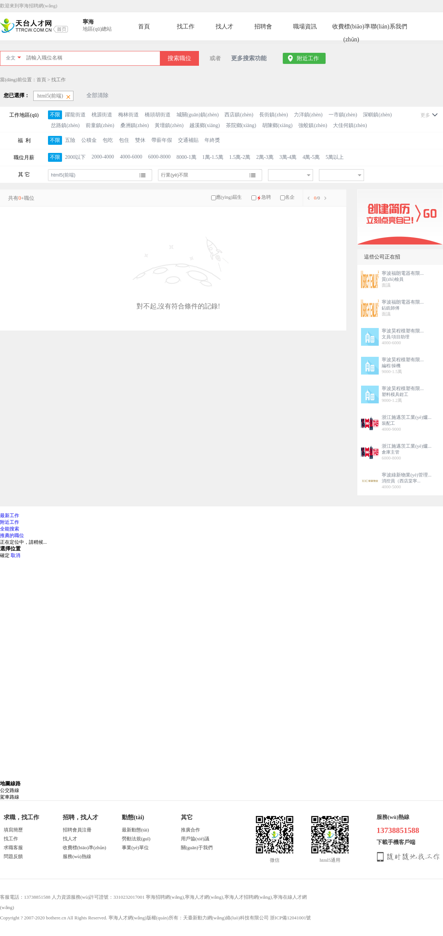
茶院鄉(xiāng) (241, 125)
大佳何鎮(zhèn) (350, 125)
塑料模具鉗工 (395, 394)
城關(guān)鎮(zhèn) (197, 114)
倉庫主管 (390, 452)
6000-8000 (159, 157)
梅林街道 (128, 114)
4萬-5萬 (311, 157)
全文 (11, 58)
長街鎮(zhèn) (273, 114)
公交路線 (9, 790)
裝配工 (388, 423)
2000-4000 (103, 157)
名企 (290, 197)
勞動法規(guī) (136, 838)
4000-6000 (131, 157)
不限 (55, 114)
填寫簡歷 (13, 830)
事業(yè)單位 (135, 847)
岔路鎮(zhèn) (65, 125)
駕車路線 (9, 797)
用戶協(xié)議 (195, 838)
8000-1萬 (186, 157)
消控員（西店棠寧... (401, 481)
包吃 (108, 140)
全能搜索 (9, 529)
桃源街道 (102, 114)
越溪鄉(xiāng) (204, 125)
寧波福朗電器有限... (403, 273)
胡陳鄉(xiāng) (277, 125)
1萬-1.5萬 (212, 157)
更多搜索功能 (249, 58)
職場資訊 (305, 26)
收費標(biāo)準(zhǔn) (351, 28)
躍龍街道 (75, 114)
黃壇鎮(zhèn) (169, 125)
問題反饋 (13, 856)
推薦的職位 (12, 535)
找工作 (186, 26)
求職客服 (13, 847)
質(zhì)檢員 (392, 279)
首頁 (144, 26)
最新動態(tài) (135, 830)
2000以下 (75, 157)
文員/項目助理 (395, 336)
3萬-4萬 (288, 157)
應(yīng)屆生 (229, 197)
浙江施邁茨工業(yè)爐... (407, 417)
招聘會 (263, 26)
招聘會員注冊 (77, 830)
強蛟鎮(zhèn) (312, 125)
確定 (5, 555)
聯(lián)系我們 (389, 26)
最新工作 (9, 515)
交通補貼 (188, 140)
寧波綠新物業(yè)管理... (407, 475)
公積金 (89, 140)
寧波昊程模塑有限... (403, 331)
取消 (15, 555)
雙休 (140, 140)
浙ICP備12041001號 (290, 917)
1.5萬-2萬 (239, 157)
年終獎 (212, 140)
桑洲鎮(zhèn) (134, 125)
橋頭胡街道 (158, 114)
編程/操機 (391, 365)
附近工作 (308, 58)
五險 (70, 140)
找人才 (224, 26)
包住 (124, 140)
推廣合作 (190, 830)
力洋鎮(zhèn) (308, 114)
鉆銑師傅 (390, 308)
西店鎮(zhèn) (238, 114)
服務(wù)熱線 (77, 856)
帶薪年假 (161, 140)
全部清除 (97, 95)
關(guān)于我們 (197, 847)
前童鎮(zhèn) (100, 125)
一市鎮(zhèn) (343, 114)
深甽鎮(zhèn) (377, 114)
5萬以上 (335, 157)
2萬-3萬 (265, 157)
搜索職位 (179, 58)
